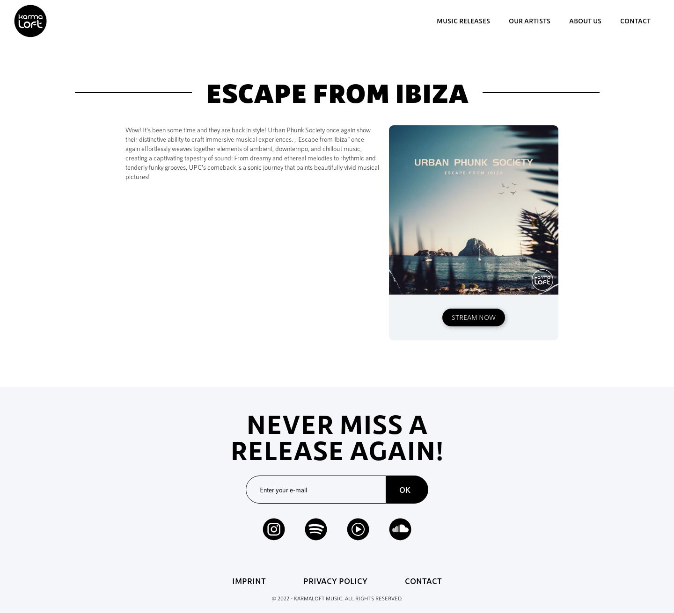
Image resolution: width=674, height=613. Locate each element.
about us (585, 21)
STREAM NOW (474, 317)
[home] (30, 21)
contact (635, 21)
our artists (529, 21)
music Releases (463, 21)
